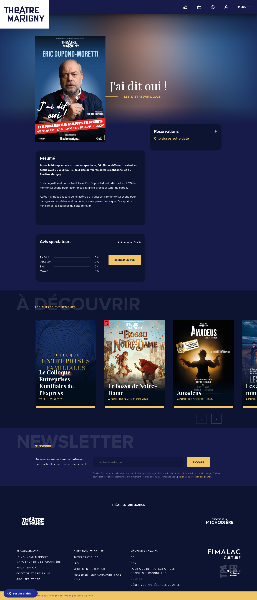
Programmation (28, 551)
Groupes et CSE (28, 579)
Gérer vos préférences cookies (155, 585)
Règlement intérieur (89, 569)
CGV (133, 563)
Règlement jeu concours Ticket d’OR (98, 577)
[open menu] (245, 7)
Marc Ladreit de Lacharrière (38, 562)
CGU (134, 557)
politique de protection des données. (195, 476)
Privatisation (26, 568)
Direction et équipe (89, 551)
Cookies (137, 579)
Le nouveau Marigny (32, 557)
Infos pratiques (86, 557)
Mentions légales (144, 551)
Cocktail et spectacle (33, 573)
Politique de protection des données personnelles (153, 571)
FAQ (76, 563)
